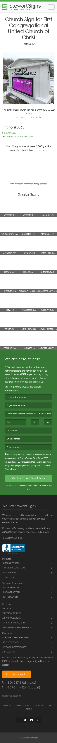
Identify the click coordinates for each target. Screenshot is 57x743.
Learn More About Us (12, 538)
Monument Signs (9, 577)
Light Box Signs (9, 573)
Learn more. (41, 150)
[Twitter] (25, 720)
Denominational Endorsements (16, 628)
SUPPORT (7, 706)
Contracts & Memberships (14, 623)
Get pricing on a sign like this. (28, 117)
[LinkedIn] (38, 720)
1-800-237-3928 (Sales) (19, 682)
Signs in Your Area (10, 642)
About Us (6, 608)
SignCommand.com (10, 588)
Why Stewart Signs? (11, 613)
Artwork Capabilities (11, 618)
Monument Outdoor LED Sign (18, 136)
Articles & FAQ (8, 652)
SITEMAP (39, 706)
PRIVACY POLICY (24, 706)
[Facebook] (19, 720)
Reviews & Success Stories (14, 647)
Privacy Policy (10, 469)
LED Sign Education (10, 592)
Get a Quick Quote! (16, 674)
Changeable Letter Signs (13, 568)
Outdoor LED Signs (10, 563)
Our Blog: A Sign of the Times (15, 638)
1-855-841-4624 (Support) (21, 687)
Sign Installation (9, 597)
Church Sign (10, 133)
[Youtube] (32, 720)
